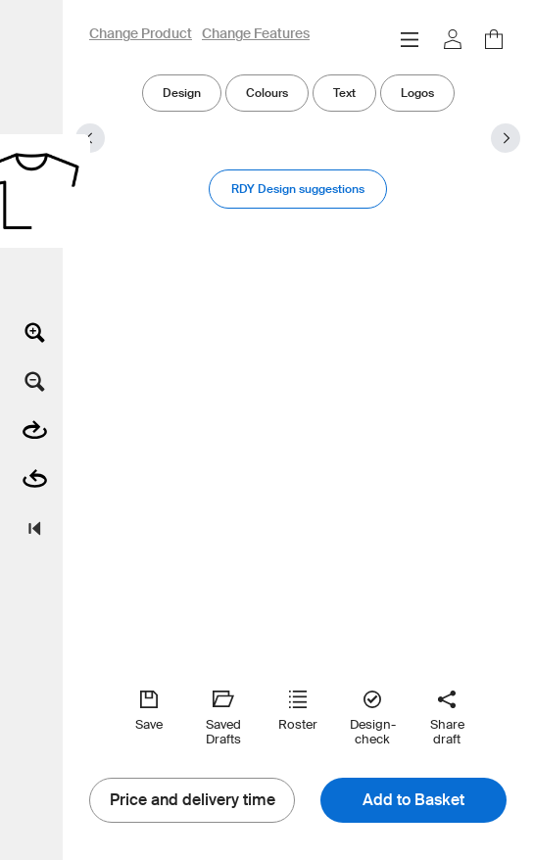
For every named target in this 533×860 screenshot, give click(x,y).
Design (182, 92)
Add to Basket (413, 800)
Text (344, 92)
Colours (267, 92)
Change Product (140, 34)
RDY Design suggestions (297, 188)
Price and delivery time (192, 800)
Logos (417, 92)
